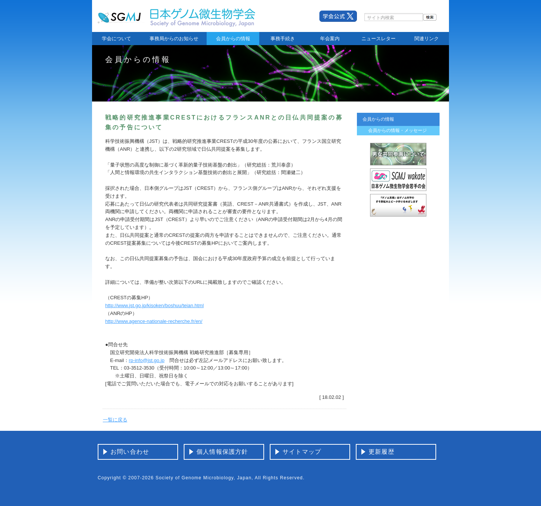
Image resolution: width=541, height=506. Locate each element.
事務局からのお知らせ (174, 38)
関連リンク (426, 38)
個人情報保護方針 (222, 451)
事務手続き (282, 38)
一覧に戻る (115, 420)
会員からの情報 (233, 38)
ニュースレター (378, 38)
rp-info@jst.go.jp (147, 360)
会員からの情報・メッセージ (397, 130)
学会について (116, 38)
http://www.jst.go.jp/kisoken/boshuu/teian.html (154, 305)
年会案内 (330, 38)
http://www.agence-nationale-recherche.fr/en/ (153, 321)
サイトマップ (302, 451)
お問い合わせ (129, 451)
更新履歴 (381, 451)
